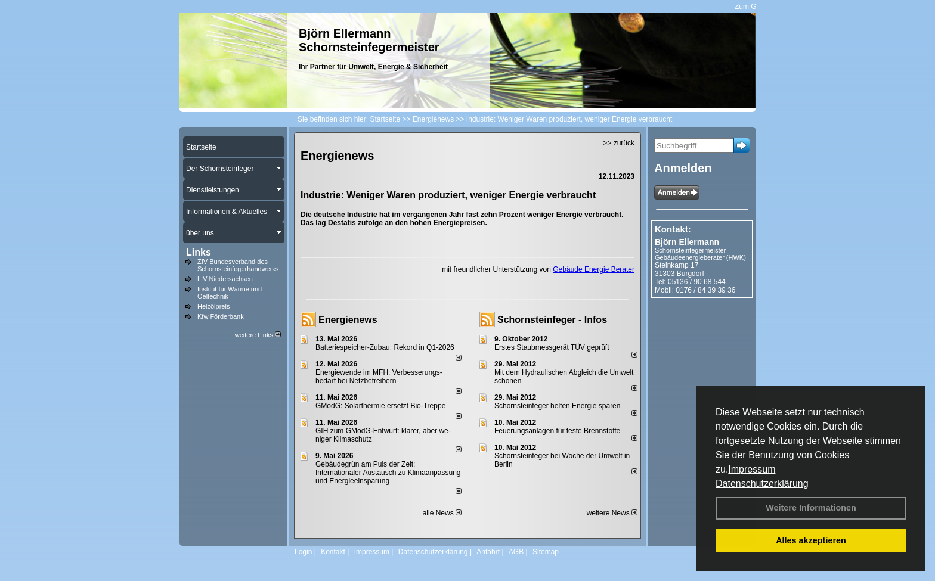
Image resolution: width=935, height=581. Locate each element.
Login (303, 552)
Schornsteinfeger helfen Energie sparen (557, 406)
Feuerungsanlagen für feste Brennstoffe (557, 431)
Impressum (751, 469)
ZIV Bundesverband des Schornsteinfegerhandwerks (237, 265)
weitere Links (258, 334)
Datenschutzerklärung (762, 484)
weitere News (612, 513)
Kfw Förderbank (220, 316)
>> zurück (618, 143)
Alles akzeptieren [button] (811, 540)
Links (198, 252)
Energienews (347, 320)
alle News (442, 513)
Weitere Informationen (811, 507)
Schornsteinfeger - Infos (552, 320)
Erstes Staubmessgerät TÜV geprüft (551, 347)
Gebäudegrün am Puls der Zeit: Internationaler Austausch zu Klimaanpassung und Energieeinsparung (388, 472)
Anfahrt (488, 552)
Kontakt (333, 552)
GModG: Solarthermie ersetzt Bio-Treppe (380, 406)
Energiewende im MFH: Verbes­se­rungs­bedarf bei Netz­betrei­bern (378, 376)
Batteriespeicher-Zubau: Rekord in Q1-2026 (384, 347)
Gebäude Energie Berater (593, 269)
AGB (516, 552)
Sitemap (545, 552)
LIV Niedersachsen (225, 278)
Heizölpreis (213, 306)
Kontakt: (673, 229)
